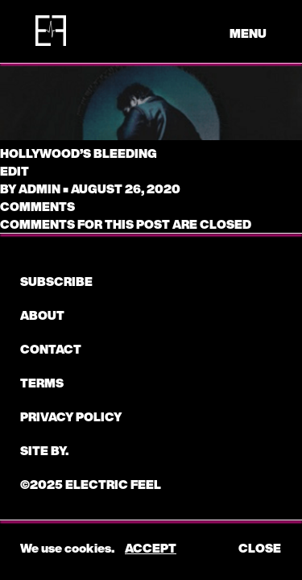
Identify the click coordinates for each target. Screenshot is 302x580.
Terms (42, 383)
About (42, 315)
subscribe (56, 281)
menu (248, 33)
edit (14, 171)
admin (39, 188)
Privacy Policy (71, 416)
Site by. (44, 450)
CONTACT (50, 349)
